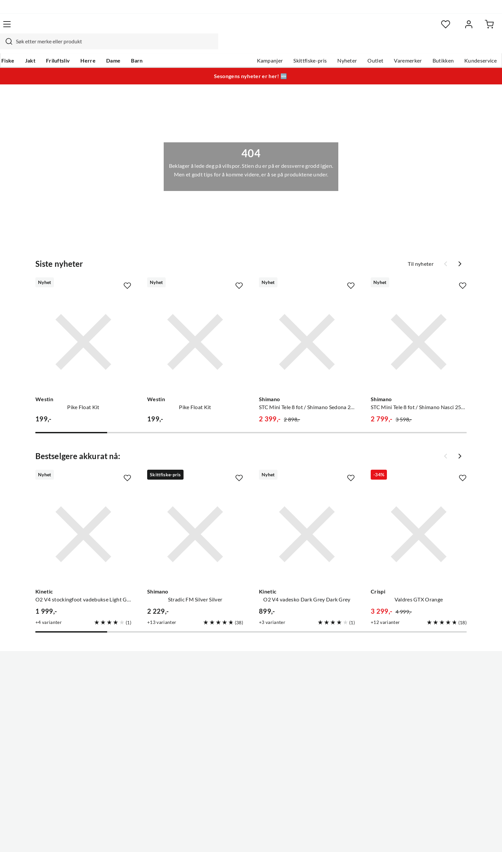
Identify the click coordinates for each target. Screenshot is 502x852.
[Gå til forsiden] (56, 28)
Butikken (418, 47)
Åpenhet (223, 735)
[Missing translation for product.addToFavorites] (127, 273)
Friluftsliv (81, 47)
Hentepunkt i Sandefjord (54, 693)
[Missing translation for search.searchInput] (141, 28)
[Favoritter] (413, 28)
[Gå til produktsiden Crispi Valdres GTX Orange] (419, 522)
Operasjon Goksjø (234, 714)
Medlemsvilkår (230, 756)
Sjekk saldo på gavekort (52, 703)
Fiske (31, 47)
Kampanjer (245, 47)
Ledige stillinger (232, 682)
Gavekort (130, 682)
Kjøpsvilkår (439, 838)
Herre (111, 47)
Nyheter (322, 47)
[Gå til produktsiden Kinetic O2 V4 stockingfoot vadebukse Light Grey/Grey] (83, 522)
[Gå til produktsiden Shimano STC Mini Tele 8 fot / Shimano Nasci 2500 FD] (419, 329)
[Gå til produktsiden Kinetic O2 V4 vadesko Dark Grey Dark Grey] (307, 522)
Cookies (468, 838)
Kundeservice (455, 47)
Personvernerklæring (396, 838)
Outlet (350, 47)
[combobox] (244, 28)
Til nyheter (421, 251)
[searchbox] (250, 28)
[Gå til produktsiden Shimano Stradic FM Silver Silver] (195, 522)
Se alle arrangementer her (243, 703)
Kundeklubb (227, 746)
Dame (137, 47)
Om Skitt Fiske (230, 672)
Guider (33, 682)
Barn (160, 47)
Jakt (54, 47)
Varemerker (383, 47)
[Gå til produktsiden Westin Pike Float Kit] (83, 329)
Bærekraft (225, 725)
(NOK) (39, 838)
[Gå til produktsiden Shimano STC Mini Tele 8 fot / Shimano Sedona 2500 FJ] (307, 329)
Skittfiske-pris (285, 47)
